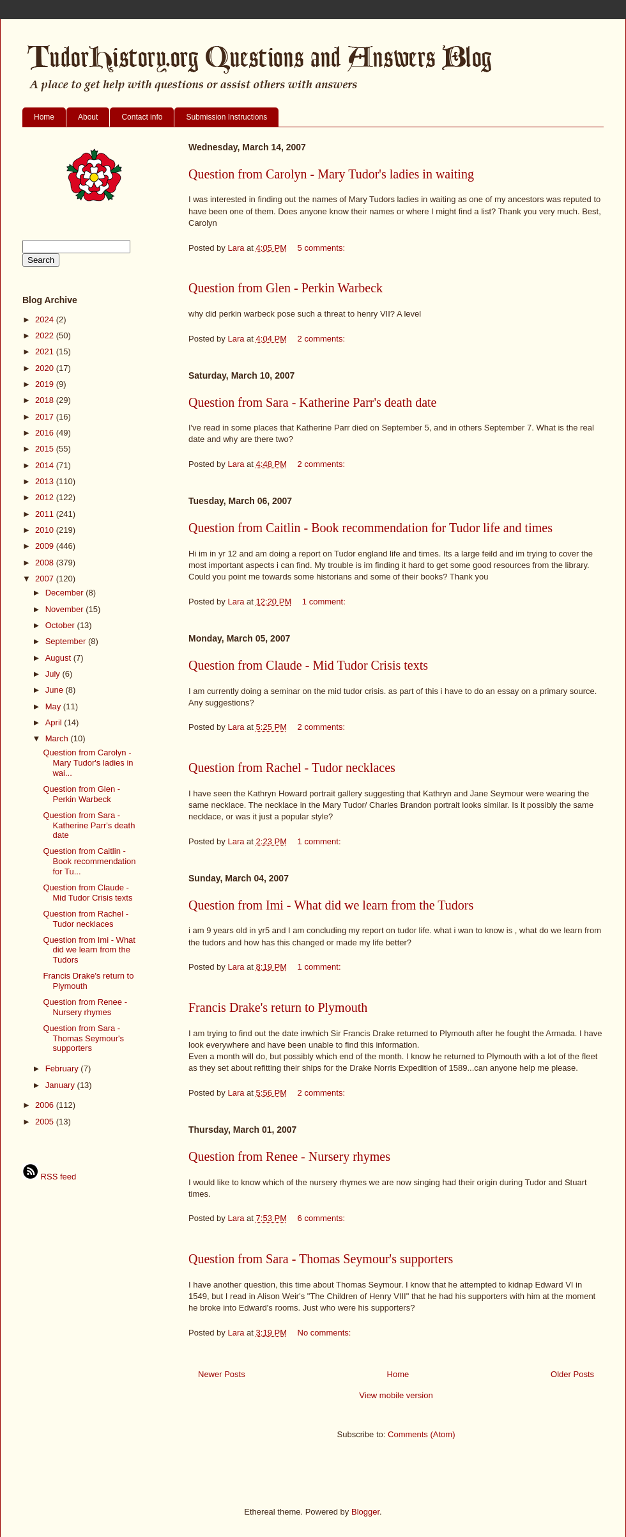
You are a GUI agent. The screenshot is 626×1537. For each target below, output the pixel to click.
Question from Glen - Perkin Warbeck (285, 288)
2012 (45, 497)
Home (44, 117)
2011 (45, 514)
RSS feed (49, 1176)
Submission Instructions (226, 117)
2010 (45, 530)
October (61, 625)
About (88, 117)
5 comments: (322, 248)
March (58, 738)
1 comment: (325, 601)
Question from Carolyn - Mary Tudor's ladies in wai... (88, 762)
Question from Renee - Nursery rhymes (289, 1156)
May (54, 706)
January (61, 1085)
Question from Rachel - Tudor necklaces (291, 768)
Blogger (365, 1512)
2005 (45, 1121)
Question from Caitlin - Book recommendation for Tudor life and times (370, 528)
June (55, 690)
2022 (45, 335)
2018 (45, 400)
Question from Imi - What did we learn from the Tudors (330, 905)
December (65, 592)
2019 (45, 384)
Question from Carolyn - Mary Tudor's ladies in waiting (331, 174)
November (65, 609)
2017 (45, 417)
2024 (45, 319)
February (63, 1068)
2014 (45, 465)
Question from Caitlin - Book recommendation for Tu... (89, 861)
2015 (45, 448)
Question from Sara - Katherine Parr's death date (312, 402)
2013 (45, 481)
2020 (45, 368)
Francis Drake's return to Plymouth (277, 1007)
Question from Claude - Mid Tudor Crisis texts (308, 665)
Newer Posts (221, 1374)
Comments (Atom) (421, 1434)
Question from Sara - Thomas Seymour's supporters (320, 1259)
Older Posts (572, 1374)
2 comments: (322, 338)
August (59, 658)
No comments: (325, 1332)
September (66, 641)
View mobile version (395, 1395)
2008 (45, 562)
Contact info (141, 117)
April (55, 722)
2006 (45, 1105)
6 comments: (322, 1218)
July (54, 674)
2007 (45, 578)
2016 (45, 432)
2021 (45, 351)
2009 (45, 546)
